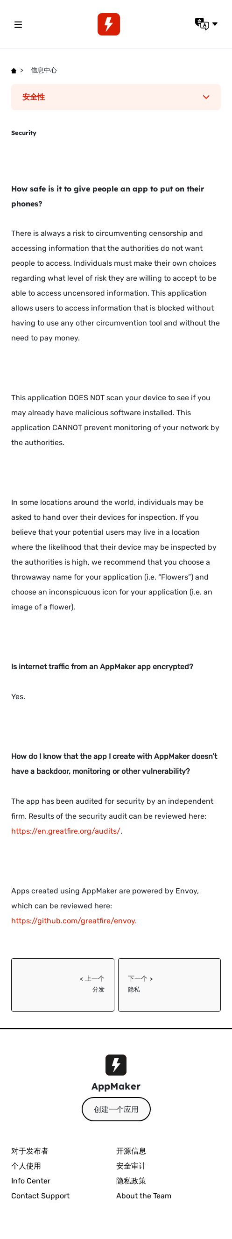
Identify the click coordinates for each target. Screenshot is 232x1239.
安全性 (116, 96)
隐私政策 (131, 1180)
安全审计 (131, 1165)
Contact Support (40, 1195)
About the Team (143, 1195)
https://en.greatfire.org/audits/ (65, 831)
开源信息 (131, 1151)
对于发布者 (30, 1151)
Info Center (30, 1180)
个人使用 (26, 1165)
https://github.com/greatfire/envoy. (75, 920)
